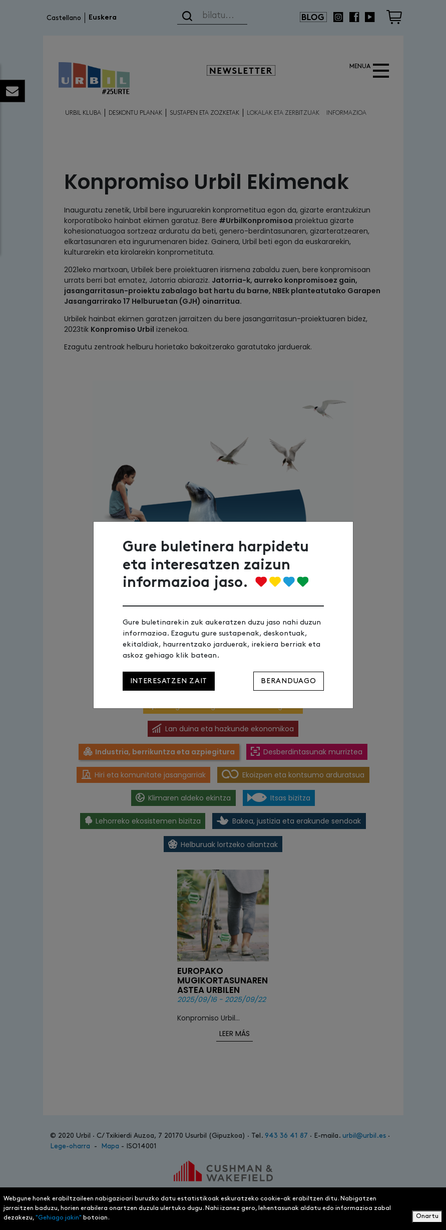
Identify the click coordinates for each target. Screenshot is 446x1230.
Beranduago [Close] (288, 681)
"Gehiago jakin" (59, 1217)
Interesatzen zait (169, 681)
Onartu (427, 1216)
